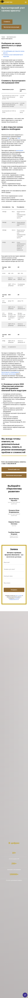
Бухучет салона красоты (6, 38)
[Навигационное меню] (26, 2)
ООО (18, 138)
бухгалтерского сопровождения (10, 372)
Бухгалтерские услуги (11, 37)
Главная (3, 37)
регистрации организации (8, 374)
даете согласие (18, 595)
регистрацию (19, 150)
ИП (8, 138)
